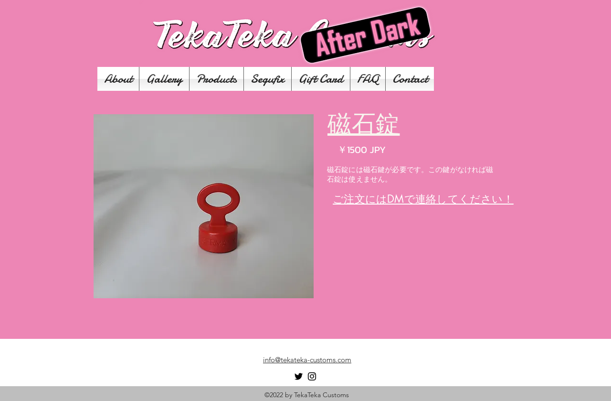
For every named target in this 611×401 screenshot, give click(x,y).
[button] (204, 206)
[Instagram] (311, 376)
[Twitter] (298, 376)
